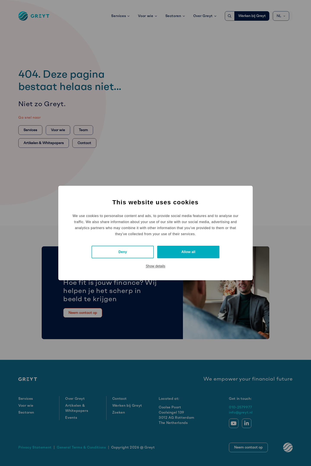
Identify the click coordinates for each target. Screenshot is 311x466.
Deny (122, 252)
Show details (155, 266)
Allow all (188, 252)
